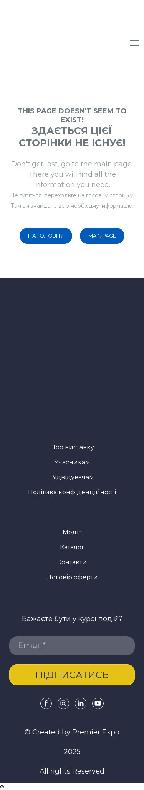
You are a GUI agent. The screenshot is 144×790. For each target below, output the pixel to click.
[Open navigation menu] (134, 43)
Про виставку (72, 447)
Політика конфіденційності (72, 492)
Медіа (72, 532)
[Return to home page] (68, 43)
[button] (46, 236)
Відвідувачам (72, 477)
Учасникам (72, 462)
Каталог (72, 547)
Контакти (72, 562)
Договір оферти (72, 577)
